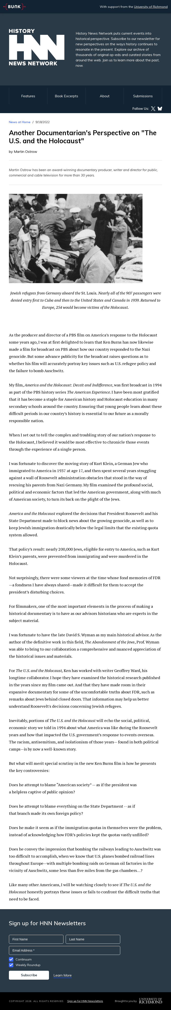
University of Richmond (151, 7)
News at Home (20, 122)
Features (28, 96)
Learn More (62, 975)
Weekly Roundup (28, 965)
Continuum (24, 959)
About (105, 96)
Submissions (143, 96)
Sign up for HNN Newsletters (85, 1001)
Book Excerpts (66, 96)
